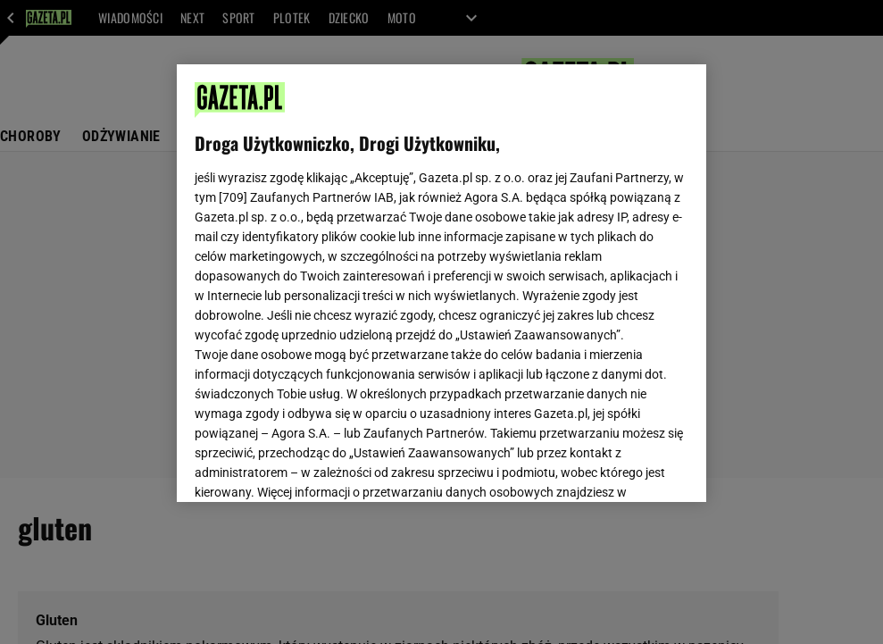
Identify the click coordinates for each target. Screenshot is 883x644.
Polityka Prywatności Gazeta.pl (352, 275)
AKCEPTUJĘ (628, 467)
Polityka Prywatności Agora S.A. (539, 275)
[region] (441, 283)
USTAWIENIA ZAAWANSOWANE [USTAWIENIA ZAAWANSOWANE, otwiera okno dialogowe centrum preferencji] (311, 466)
